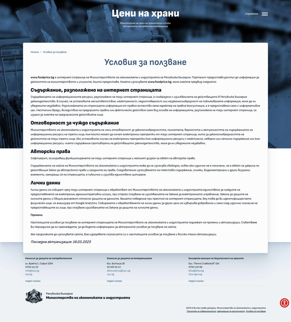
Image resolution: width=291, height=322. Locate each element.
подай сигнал (32, 281)
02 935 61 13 (114, 267)
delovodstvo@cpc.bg (118, 271)
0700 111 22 (31, 267)
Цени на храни (145, 18)
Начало (35, 52)
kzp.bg (28, 274)
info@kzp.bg (32, 271)
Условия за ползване (55, 52)
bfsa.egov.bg (195, 274)
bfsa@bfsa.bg (196, 271)
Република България (88, 296)
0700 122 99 (195, 267)
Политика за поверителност (201, 311)
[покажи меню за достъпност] (284, 303)
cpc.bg (110, 274)
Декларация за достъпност (231, 311)
